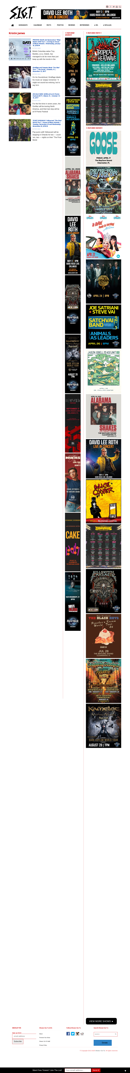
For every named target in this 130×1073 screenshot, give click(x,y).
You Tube (117, 7)
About (41, 1033)
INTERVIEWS (84, 25)
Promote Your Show (44, 1037)
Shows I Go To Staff (44, 1041)
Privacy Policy (43, 1045)
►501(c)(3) (107, 25)
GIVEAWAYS (22, 25)
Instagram (107, 7)
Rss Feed (120, 7)
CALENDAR (37, 25)
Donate (105, 1043)
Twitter (113, 7)
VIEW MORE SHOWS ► (101, 1021)
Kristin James (37, 48)
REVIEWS (71, 25)
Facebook (110, 7)
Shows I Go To (100, 1050)
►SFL (96, 25)
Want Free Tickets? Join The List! (47, 1070)
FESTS (48, 25)
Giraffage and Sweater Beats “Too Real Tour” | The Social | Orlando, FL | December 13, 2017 (45, 69)
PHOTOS (60, 25)
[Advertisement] (74, 664)
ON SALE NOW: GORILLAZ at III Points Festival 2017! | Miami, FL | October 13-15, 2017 (46, 96)
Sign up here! (16, 1033)
